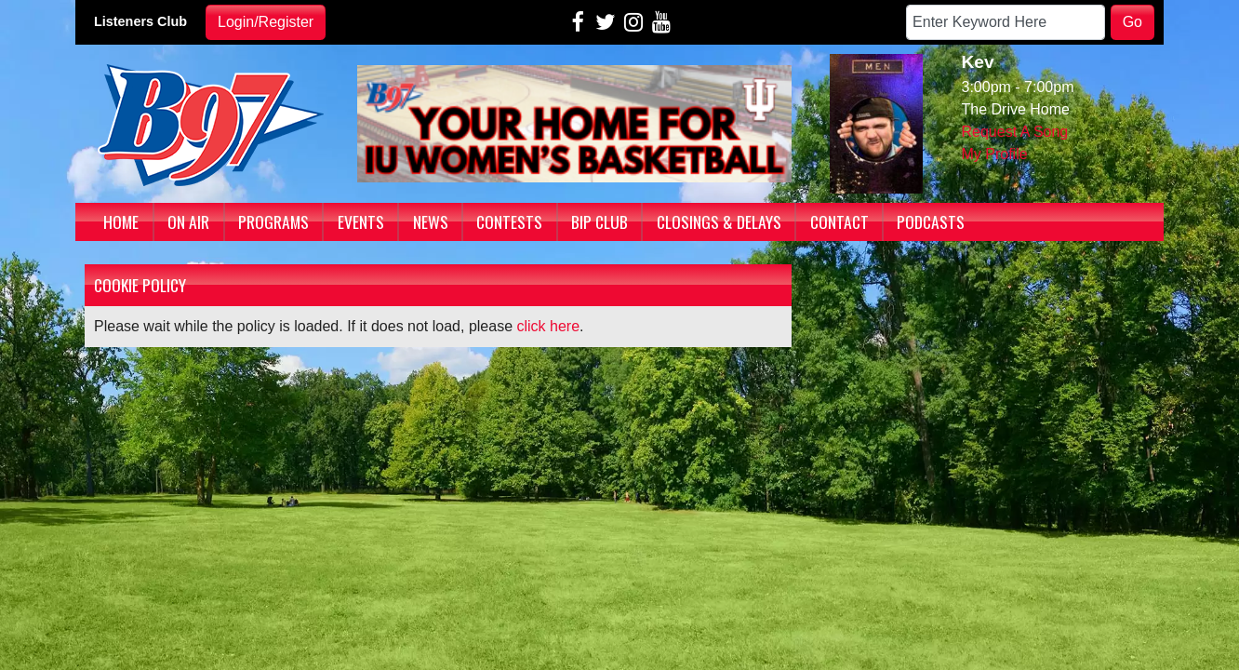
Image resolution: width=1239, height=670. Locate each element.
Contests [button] (509, 221)
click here (548, 326)
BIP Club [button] (599, 221)
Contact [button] (839, 221)
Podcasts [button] (931, 221)
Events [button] (361, 221)
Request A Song (1015, 132)
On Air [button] (188, 221)
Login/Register (265, 22)
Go (1132, 22)
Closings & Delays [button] (719, 221)
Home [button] (121, 221)
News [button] (430, 221)
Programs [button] (273, 221)
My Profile (995, 154)
